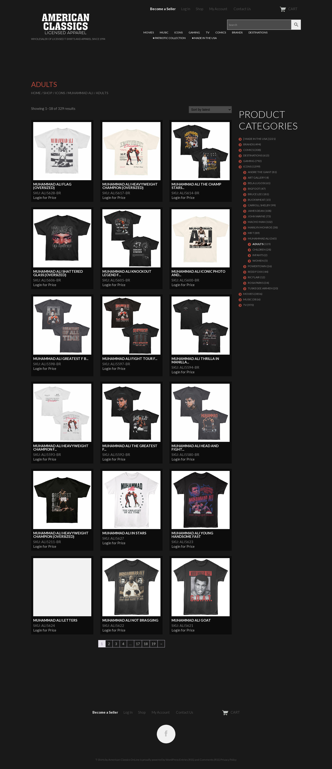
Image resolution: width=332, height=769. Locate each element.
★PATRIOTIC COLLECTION (169, 38)
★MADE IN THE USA (204, 38)
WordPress (172, 759)
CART (277, 9)
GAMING (194, 32)
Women (258, 260)
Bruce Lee (255, 194)
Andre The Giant (259, 172)
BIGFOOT (254, 188)
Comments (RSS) (210, 759)
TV (207, 32)
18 (146, 644)
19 (153, 644)
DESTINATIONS (258, 32)
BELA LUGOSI (256, 183)
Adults (258, 244)
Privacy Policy (228, 759)
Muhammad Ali (80, 93)
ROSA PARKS (256, 282)
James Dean (256, 210)
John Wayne (256, 216)
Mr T (251, 233)
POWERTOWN (257, 266)
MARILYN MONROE (260, 227)
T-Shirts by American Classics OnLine (117, 759)
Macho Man (256, 222)
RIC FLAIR (254, 277)
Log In (185, 9)
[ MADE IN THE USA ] (256, 139)
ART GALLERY (256, 177)
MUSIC (164, 32)
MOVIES (148, 32)
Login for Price (44, 197)
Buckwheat (256, 199)
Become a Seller (163, 9)
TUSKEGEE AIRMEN (260, 288)
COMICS (220, 32)
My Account (218, 9)
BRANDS (237, 32)
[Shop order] (210, 109)
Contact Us (242, 9)
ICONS (178, 32)
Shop (199, 9)
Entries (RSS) (186, 759)
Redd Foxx (255, 271)
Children (259, 249)
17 (138, 644)
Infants (258, 255)
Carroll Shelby (259, 205)
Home (36, 93)
